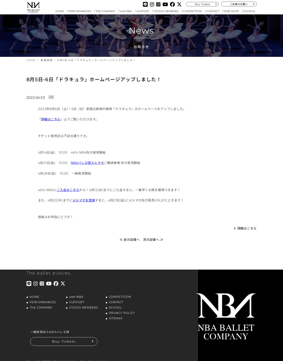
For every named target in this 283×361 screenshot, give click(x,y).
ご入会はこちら (68, 192)
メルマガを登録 (84, 203)
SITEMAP (116, 320)
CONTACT (212, 11)
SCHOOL (249, 11)
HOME (60, 11)
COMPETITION (192, 11)
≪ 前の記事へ (130, 242)
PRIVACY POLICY (122, 315)
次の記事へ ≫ (153, 242)
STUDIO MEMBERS (166, 11)
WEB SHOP (231, 11)
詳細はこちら (50, 121)
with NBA (126, 11)
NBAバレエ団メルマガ (87, 165)
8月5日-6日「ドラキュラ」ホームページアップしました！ (95, 81)
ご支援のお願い (239, 4)
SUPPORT (142, 11)
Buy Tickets (202, 4)
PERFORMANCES (79, 11)
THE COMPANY (105, 11)
